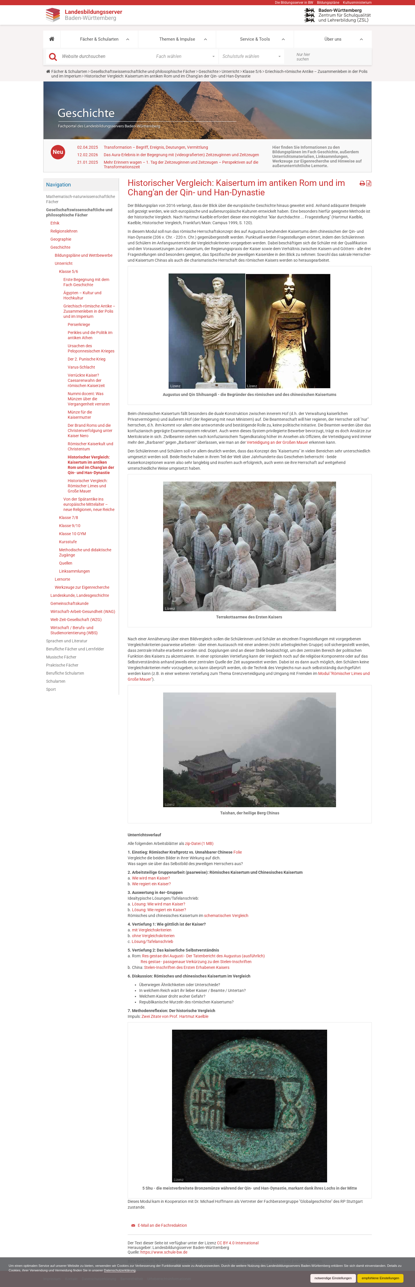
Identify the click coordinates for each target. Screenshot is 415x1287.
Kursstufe (68, 541)
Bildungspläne (328, 3)
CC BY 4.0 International (238, 1243)
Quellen (65, 563)
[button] (51, 39)
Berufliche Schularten (65, 673)
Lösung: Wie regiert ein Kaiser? (159, 909)
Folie (237, 852)
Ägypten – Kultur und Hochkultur (82, 295)
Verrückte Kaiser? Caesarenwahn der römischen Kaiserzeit (86, 380)
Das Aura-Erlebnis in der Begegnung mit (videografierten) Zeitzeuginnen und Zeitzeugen (181, 154)
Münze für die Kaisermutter (80, 415)
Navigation (58, 185)
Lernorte (62, 579)
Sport (51, 689)
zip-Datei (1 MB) (199, 843)
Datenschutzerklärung (167, 1270)
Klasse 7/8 (68, 517)
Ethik (54, 223)
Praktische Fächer (62, 665)
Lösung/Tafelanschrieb (152, 941)
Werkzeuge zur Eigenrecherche (82, 587)
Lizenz (175, 386)
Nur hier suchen (303, 56)
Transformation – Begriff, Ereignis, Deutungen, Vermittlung (156, 147)
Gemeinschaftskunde (69, 603)
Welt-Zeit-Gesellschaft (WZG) (76, 619)
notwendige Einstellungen (329, 1278)
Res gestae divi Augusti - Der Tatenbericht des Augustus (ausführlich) (203, 956)
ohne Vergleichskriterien (153, 935)
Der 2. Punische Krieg (86, 359)
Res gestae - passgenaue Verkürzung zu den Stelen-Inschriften (196, 961)
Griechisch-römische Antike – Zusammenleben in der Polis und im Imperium (89, 311)
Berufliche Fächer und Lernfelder (75, 649)
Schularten (55, 681)
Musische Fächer (61, 657)
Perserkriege (79, 324)
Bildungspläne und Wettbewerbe (83, 255)
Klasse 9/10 (69, 525)
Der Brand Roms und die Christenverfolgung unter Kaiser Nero (90, 430)
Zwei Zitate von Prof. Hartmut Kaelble (175, 1016)
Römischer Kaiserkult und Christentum (90, 446)
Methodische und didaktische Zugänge (85, 552)
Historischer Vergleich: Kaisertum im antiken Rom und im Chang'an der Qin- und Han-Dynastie (91, 465)
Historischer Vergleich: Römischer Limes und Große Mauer (87, 485)
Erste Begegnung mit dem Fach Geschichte (86, 282)
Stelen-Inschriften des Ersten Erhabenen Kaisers (186, 967)
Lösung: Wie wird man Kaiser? (158, 904)
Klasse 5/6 (252, 71)
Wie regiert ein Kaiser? (151, 884)
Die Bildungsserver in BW (294, 3)
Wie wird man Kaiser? (151, 878)
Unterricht (230, 71)
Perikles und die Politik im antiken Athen (90, 335)
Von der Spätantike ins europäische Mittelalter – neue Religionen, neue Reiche (88, 504)
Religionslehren (64, 231)
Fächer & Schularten (99, 39)
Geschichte (208, 71)
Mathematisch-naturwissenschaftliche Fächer (80, 199)
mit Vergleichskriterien (151, 930)
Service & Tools (255, 39)
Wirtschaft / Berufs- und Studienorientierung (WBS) (74, 630)
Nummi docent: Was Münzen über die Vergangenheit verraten (89, 398)
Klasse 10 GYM (72, 533)
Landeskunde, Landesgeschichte (79, 595)
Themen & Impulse (177, 39)
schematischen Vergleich (226, 915)
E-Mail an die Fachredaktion (162, 1225)
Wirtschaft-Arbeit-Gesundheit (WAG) (82, 611)
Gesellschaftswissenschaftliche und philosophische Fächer (142, 71)
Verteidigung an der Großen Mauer (277, 442)
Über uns (333, 39)
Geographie (60, 239)
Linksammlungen (74, 571)
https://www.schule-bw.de (163, 1252)
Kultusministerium (357, 3)
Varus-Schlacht (81, 367)
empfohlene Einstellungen (379, 1278)
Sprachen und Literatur (66, 641)
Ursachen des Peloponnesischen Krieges (91, 348)
